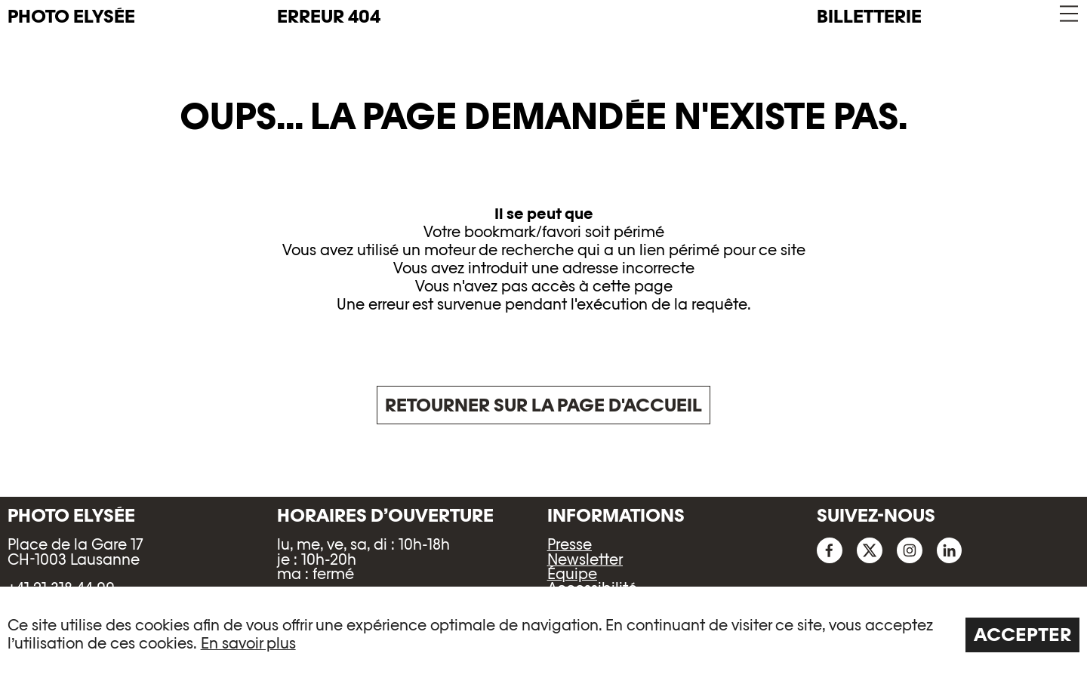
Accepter (1023, 635)
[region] (543, 634)
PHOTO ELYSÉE (71, 17)
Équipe (572, 574)
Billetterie (869, 16)
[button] (1067, 14)
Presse (569, 544)
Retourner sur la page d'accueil (543, 405)
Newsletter (585, 559)
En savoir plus (248, 643)
